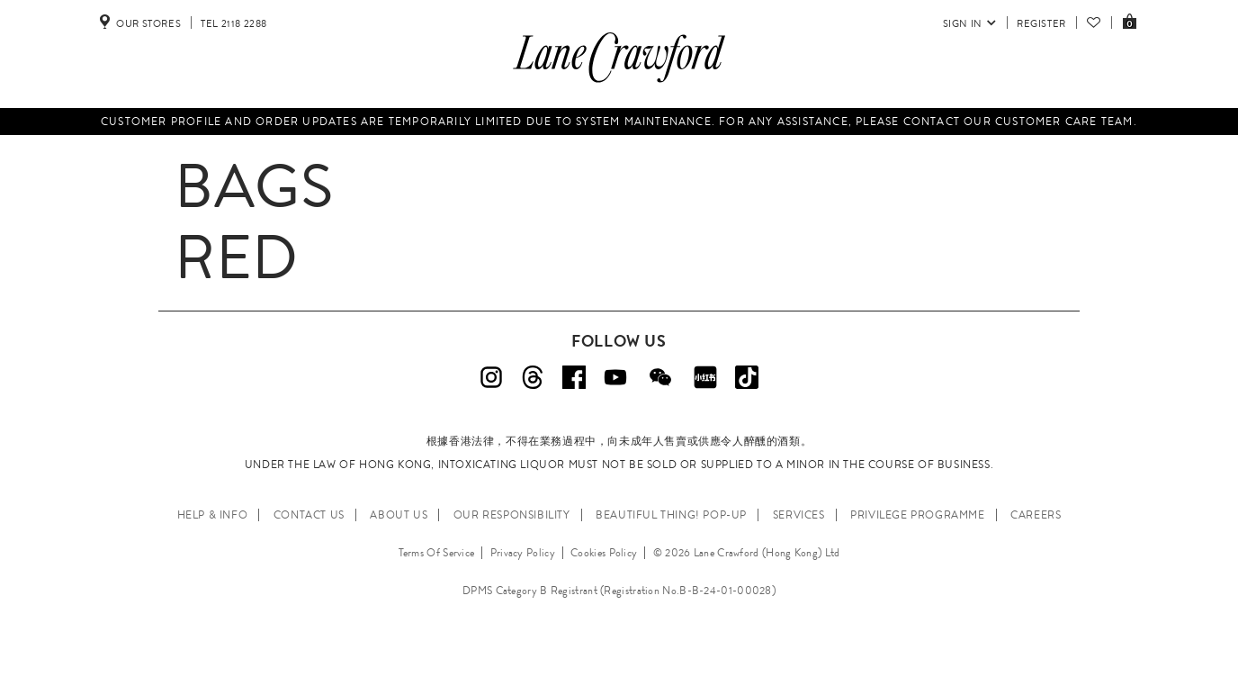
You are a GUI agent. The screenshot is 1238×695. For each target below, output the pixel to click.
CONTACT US (309, 515)
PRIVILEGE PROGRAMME (917, 515)
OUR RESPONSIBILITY (511, 515)
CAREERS (1035, 515)
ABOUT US (398, 515)
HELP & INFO (212, 515)
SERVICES (799, 515)
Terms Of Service (437, 553)
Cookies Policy (603, 553)
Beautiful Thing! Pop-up (671, 515)
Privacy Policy (522, 553)
